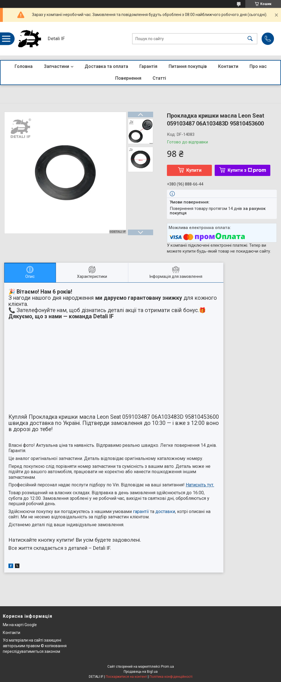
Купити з (247, 170)
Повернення (128, 78)
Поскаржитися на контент (126, 677)
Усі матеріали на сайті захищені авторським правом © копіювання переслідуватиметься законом (35, 645)
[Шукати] (250, 39)
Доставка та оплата (106, 66)
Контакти (228, 66)
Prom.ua (167, 667)
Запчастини (56, 66)
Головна (24, 66)
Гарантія (148, 66)
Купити (193, 170)
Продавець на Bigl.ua (141, 672)
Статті (159, 78)
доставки (165, 511)
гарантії (141, 511)
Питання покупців (188, 66)
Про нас (258, 66)
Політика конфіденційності (170, 677)
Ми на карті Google (20, 625)
